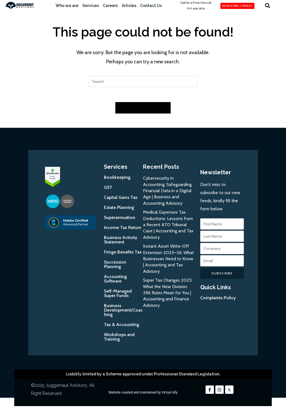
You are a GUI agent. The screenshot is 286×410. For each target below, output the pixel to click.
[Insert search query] (143, 81)
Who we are (67, 5)
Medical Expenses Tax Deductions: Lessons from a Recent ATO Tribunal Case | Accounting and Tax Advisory (168, 226)
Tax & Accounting (121, 326)
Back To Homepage (143, 109)
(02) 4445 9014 (196, 8)
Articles (129, 5)
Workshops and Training (119, 339)
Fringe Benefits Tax (123, 254)
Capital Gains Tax (120, 199)
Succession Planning (115, 266)
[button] (267, 5)
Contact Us (151, 5)
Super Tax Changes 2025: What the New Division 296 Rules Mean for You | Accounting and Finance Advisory (167, 294)
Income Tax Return (122, 229)
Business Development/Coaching (123, 312)
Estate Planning (119, 209)
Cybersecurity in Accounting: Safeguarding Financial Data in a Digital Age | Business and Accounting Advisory (167, 192)
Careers (110, 5)
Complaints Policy (218, 299)
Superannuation (119, 219)
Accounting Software (115, 281)
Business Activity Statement (120, 242)
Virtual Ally (169, 394)
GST (108, 189)
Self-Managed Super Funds (118, 295)
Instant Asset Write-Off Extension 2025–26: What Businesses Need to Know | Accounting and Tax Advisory (168, 260)
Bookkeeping (117, 179)
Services (90, 5)
